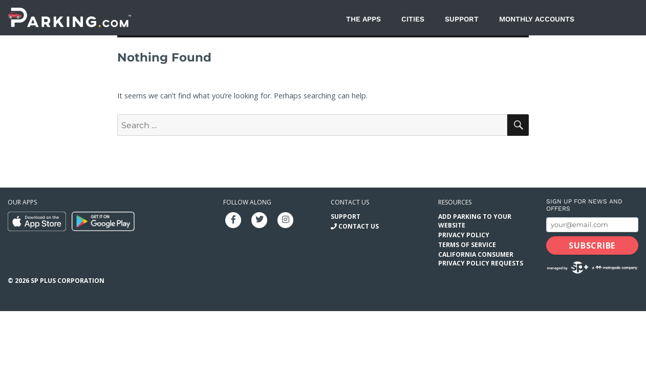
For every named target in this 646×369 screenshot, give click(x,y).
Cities (412, 19)
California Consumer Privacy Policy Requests (480, 259)
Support (462, 19)
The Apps (363, 19)
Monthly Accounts (536, 19)
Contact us (350, 202)
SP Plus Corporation (67, 280)
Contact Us (358, 226)
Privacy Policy (463, 235)
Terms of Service (467, 244)
